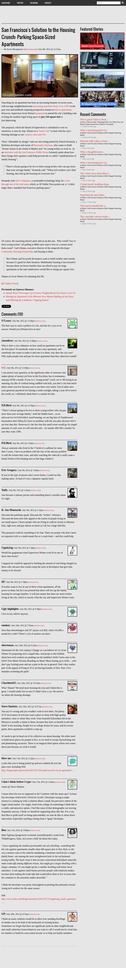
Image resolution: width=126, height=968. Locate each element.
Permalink (40, 321)
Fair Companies (23, 180)
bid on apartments (63, 109)
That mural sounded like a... (93, 206)
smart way (44, 131)
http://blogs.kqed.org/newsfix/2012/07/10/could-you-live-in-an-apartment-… (37, 770)
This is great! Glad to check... (94, 119)
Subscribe (5, 2)
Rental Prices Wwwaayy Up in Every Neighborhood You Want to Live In (40, 293)
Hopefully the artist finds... (93, 195)
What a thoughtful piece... (92, 152)
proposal (40, 113)
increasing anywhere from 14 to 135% (51, 106)
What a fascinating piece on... (94, 130)
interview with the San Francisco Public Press (26, 152)
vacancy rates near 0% (35, 134)
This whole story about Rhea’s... (95, 173)
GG (3, 367)
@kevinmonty (30, 49)
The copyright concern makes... (95, 216)
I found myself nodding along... (95, 184)
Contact (48, 2)
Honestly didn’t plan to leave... (94, 141)
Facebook (34, 2)
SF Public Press (9, 283)
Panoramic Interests (43, 145)
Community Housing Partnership (17, 251)
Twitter (20, 2)
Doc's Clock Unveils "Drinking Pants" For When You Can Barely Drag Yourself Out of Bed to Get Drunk (101, 123)
